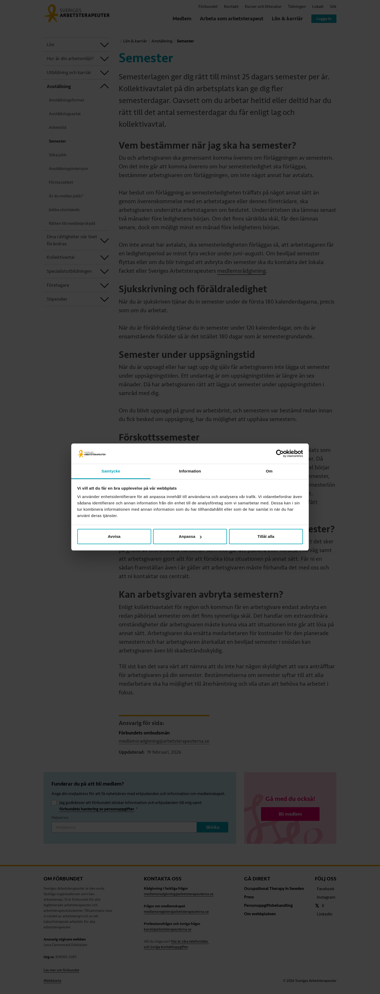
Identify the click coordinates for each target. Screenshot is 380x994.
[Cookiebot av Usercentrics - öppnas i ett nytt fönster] (280, 454)
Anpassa (190, 536)
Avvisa (114, 536)
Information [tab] (190, 471)
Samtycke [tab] (111, 471)
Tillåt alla (266, 536)
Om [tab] (269, 471)
